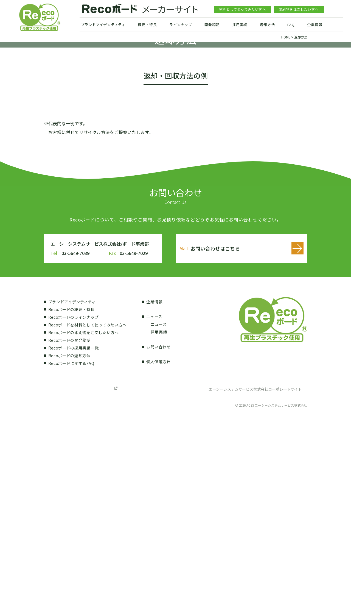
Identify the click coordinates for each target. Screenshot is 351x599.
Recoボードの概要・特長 (71, 490)
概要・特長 (147, 24)
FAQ (290, 24)
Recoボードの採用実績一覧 (73, 528)
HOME (285, 37)
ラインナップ (180, 24)
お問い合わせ (158, 527)
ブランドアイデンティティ (103, 24)
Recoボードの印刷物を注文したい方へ (83, 513)
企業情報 (314, 24)
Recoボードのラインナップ (73, 497)
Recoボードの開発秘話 (69, 520)
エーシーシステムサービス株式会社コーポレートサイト (255, 569)
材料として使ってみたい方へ (242, 9)
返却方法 (267, 24)
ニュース (154, 497)
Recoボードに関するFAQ (71, 544)
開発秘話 (212, 24)
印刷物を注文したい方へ (299, 9)
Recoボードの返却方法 (69, 536)
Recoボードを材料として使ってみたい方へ (87, 505)
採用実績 (239, 24)
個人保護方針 (158, 542)
